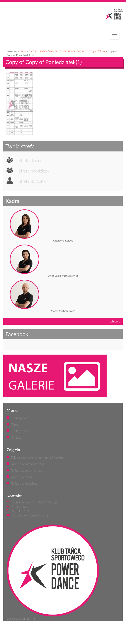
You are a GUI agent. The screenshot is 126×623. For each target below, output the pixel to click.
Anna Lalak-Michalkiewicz (63, 275)
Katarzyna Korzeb (63, 240)
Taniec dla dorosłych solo (27, 470)
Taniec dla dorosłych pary (27, 464)
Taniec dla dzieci (21, 477)
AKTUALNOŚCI (38, 51)
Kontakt (16, 437)
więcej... (115, 321)
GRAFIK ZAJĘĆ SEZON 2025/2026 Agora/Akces (77, 51)
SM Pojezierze (20, 431)
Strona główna (20, 418)
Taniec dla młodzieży (24, 483)
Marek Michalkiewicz (63, 310)
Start (23, 51)
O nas (15, 424)
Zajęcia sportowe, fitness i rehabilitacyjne (37, 457)
